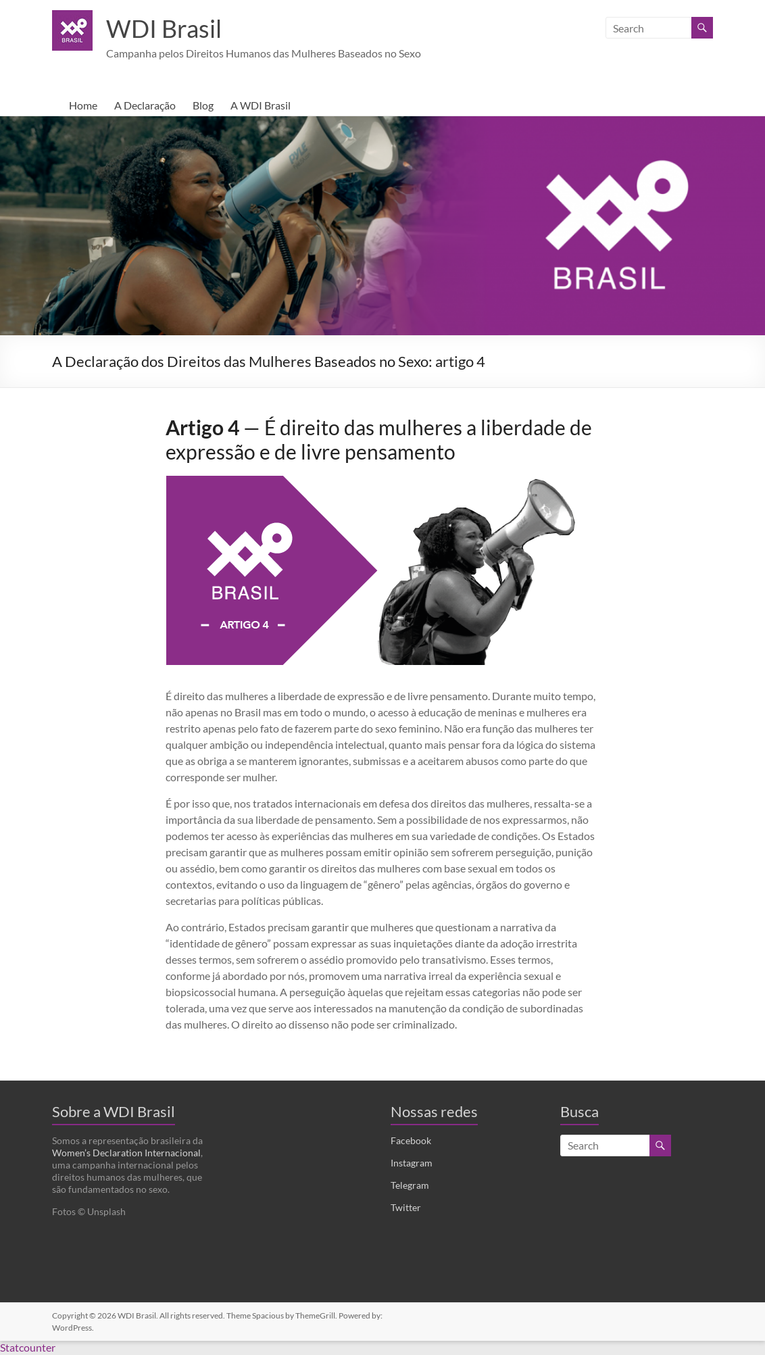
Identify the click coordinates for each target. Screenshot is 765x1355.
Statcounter (27, 1347)
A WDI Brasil (260, 105)
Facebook (411, 1141)
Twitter (406, 1208)
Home (83, 105)
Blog (203, 105)
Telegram (410, 1185)
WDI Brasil (164, 29)
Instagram (412, 1163)
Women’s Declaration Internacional (126, 1153)
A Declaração (145, 105)
